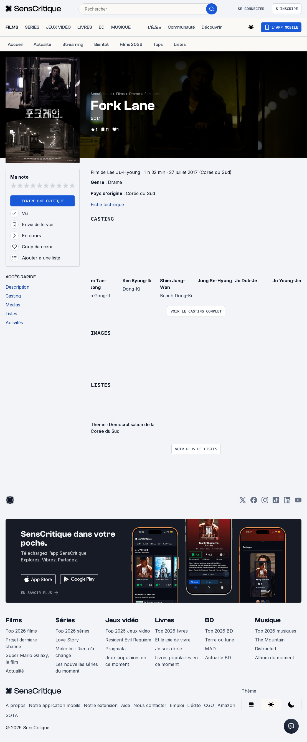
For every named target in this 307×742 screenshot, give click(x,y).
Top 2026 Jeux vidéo (127, 631)
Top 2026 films (21, 631)
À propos (16, 705)
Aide (125, 705)
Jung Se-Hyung (214, 280)
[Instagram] (265, 501)
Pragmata (115, 648)
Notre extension (101, 705)
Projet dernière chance (21, 643)
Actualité (15, 671)
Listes (101, 384)
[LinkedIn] (287, 501)
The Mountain (270, 640)
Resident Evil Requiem (128, 640)
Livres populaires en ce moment (176, 661)
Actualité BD (218, 657)
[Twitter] (242, 501)
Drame (134, 94)
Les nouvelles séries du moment (76, 667)
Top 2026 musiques (275, 631)
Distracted (265, 648)
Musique (268, 620)
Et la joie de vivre (173, 640)
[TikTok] (276, 501)
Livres (164, 620)
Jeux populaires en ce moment (125, 661)
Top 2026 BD (219, 631)
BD (209, 620)
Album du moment (274, 657)
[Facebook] (253, 501)
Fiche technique (107, 204)
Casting (102, 218)
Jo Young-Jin (286, 280)
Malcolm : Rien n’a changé (74, 652)
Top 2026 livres (171, 631)
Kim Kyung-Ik (137, 280)
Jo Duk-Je (246, 280)
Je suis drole (168, 648)
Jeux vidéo (122, 620)
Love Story (67, 640)
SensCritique (101, 94)
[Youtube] (298, 501)
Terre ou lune (219, 640)
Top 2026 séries (72, 631)
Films (120, 94)
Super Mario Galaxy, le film (27, 659)
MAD (210, 648)
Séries (65, 620)
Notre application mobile (54, 705)
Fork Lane (152, 94)
